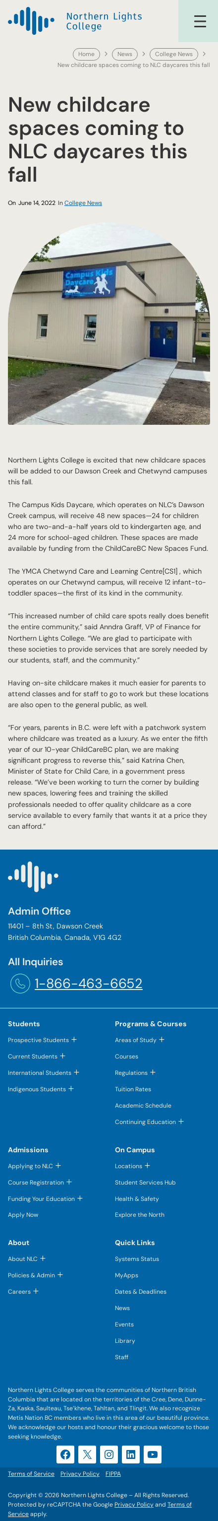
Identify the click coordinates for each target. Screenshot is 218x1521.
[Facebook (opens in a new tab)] (65, 1454)
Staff (121, 1357)
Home (86, 54)
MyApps (126, 1275)
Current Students (32, 1056)
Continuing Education (145, 1122)
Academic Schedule (143, 1106)
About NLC (23, 1259)
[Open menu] (200, 21)
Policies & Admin (31, 1275)
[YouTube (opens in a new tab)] (153, 1454)
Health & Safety (137, 1199)
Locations (128, 1166)
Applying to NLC (30, 1166)
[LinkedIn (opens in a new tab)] (131, 1454)
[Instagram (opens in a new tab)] (109, 1454)
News (124, 54)
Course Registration (36, 1183)
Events (124, 1324)
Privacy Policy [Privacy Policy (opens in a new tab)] (134, 1505)
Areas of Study (136, 1040)
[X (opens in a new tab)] (87, 1454)
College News (174, 54)
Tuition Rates (133, 1089)
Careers (19, 1292)
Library (125, 1341)
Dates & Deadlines (140, 1292)
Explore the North (139, 1215)
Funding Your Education (41, 1199)
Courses (126, 1056)
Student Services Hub (145, 1183)
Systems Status (137, 1259)
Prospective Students (38, 1040)
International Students (39, 1073)
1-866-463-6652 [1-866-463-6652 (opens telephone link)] (89, 983)
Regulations (131, 1073)
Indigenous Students (37, 1089)
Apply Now (23, 1215)
